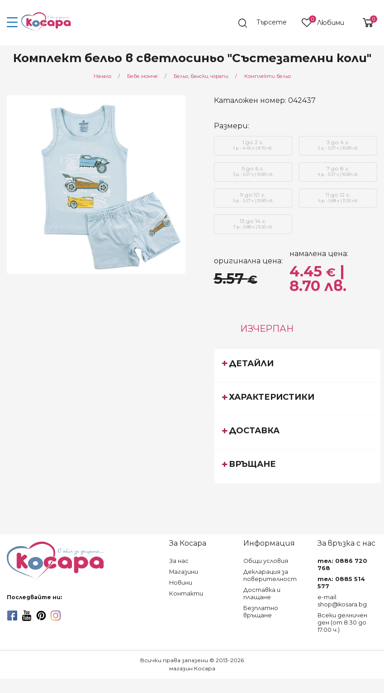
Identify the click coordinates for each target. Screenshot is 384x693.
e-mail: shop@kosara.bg (342, 601)
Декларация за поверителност (270, 575)
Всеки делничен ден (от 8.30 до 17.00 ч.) (342, 622)
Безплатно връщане (260, 612)
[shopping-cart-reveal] (365, 23)
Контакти (186, 593)
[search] (267, 23)
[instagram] (55, 615)
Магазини (183, 571)
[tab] (297, 365)
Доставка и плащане (261, 593)
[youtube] (26, 615)
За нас (179, 560)
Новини (180, 582)
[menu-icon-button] (12, 22)
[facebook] (12, 615)
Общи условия (265, 560)
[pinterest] (41, 615)
